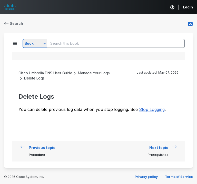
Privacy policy (146, 177)
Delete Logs (34, 78)
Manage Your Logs (94, 73)
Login (188, 7)
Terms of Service (179, 177)
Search (13, 23)
